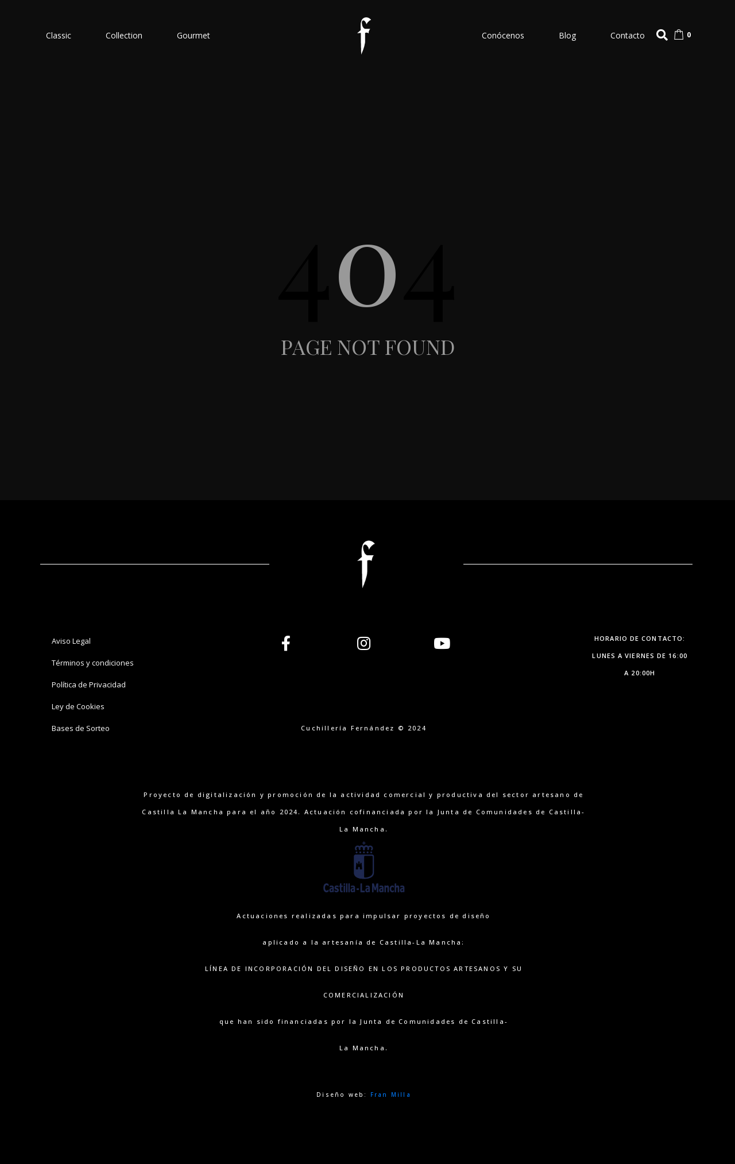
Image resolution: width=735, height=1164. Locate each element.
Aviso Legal (71, 641)
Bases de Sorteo (81, 728)
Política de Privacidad (89, 684)
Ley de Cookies (78, 706)
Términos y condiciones (93, 663)
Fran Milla (390, 1094)
